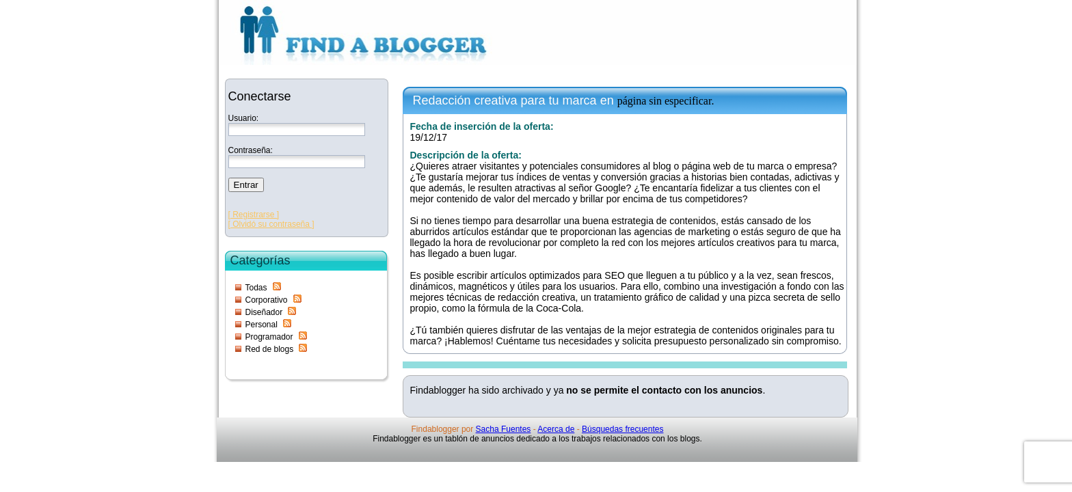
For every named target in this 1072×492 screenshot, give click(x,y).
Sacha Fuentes (503, 429)
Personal (261, 324)
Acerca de (555, 429)
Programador (269, 337)
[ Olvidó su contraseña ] (271, 224)
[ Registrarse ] (254, 214)
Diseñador (264, 312)
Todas (256, 287)
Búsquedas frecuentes (622, 429)
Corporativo (266, 300)
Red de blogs (269, 349)
